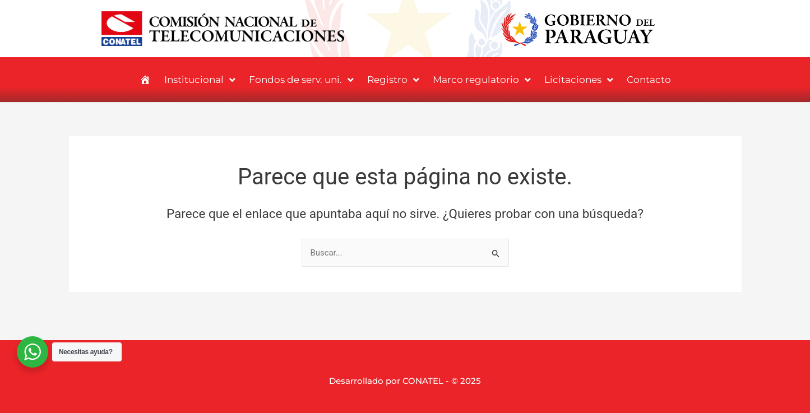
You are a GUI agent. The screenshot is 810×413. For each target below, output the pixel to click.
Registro (393, 79)
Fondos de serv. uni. (301, 79)
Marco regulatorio (482, 79)
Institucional (199, 79)
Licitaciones (578, 79)
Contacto (649, 79)
